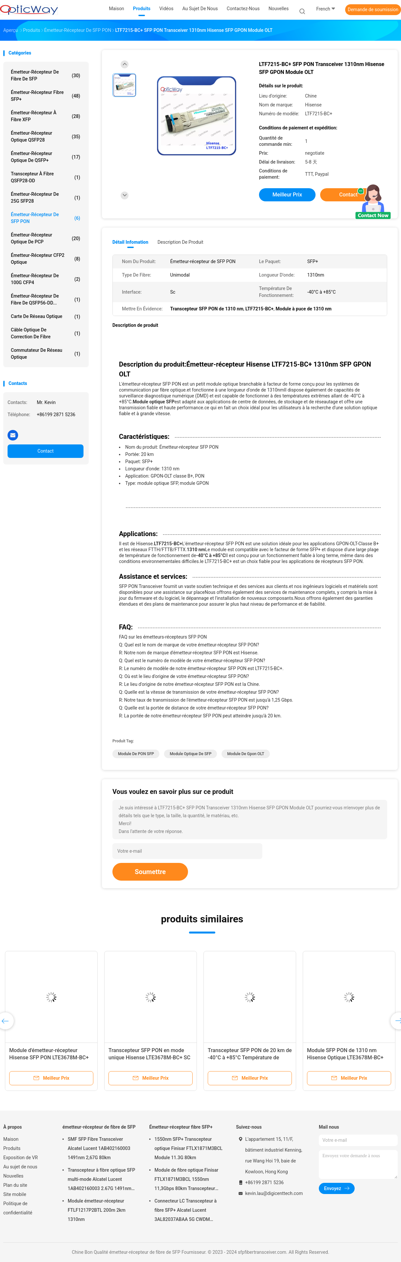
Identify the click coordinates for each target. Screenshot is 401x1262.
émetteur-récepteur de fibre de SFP (45, 75)
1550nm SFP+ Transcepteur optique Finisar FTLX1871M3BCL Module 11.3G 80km (188, 1148)
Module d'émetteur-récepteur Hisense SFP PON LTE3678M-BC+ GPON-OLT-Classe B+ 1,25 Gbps (49, 1057)
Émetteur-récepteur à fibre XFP (45, 116)
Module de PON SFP (136, 754)
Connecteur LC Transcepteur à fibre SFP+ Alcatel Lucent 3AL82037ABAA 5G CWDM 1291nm (185, 1211)
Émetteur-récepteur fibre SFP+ (45, 96)
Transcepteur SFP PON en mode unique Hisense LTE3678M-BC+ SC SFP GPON (149, 1057)
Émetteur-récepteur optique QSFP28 (45, 136)
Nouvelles (13, 1176)
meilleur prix (287, 195)
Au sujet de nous (20, 1166)
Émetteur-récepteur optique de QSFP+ (45, 157)
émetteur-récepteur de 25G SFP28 (45, 198)
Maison (10, 1139)
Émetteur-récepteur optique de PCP (45, 238)
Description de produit (180, 242)
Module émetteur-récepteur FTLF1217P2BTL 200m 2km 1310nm (97, 1210)
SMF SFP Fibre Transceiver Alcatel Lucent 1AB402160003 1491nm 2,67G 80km (99, 1148)
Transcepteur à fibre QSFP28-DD (45, 177)
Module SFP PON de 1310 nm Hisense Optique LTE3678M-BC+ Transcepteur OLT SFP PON (345, 1057)
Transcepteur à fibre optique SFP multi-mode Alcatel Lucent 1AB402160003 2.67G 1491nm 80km (101, 1180)
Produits (11, 1148)
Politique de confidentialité (17, 1208)
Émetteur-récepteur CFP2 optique (45, 259)
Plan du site (15, 1185)
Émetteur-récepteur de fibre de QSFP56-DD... (45, 299)
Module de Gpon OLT (245, 754)
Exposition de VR (20, 1157)
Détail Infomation (130, 242)
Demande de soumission (373, 9)
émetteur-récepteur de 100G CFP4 (45, 279)
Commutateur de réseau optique (45, 354)
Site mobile (14, 1194)
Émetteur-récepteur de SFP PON (45, 218)
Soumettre (150, 872)
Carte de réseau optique (45, 316)
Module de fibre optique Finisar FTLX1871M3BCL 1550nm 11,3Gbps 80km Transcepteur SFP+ (186, 1180)
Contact (45, 451)
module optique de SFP (190, 754)
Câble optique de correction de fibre (45, 333)
